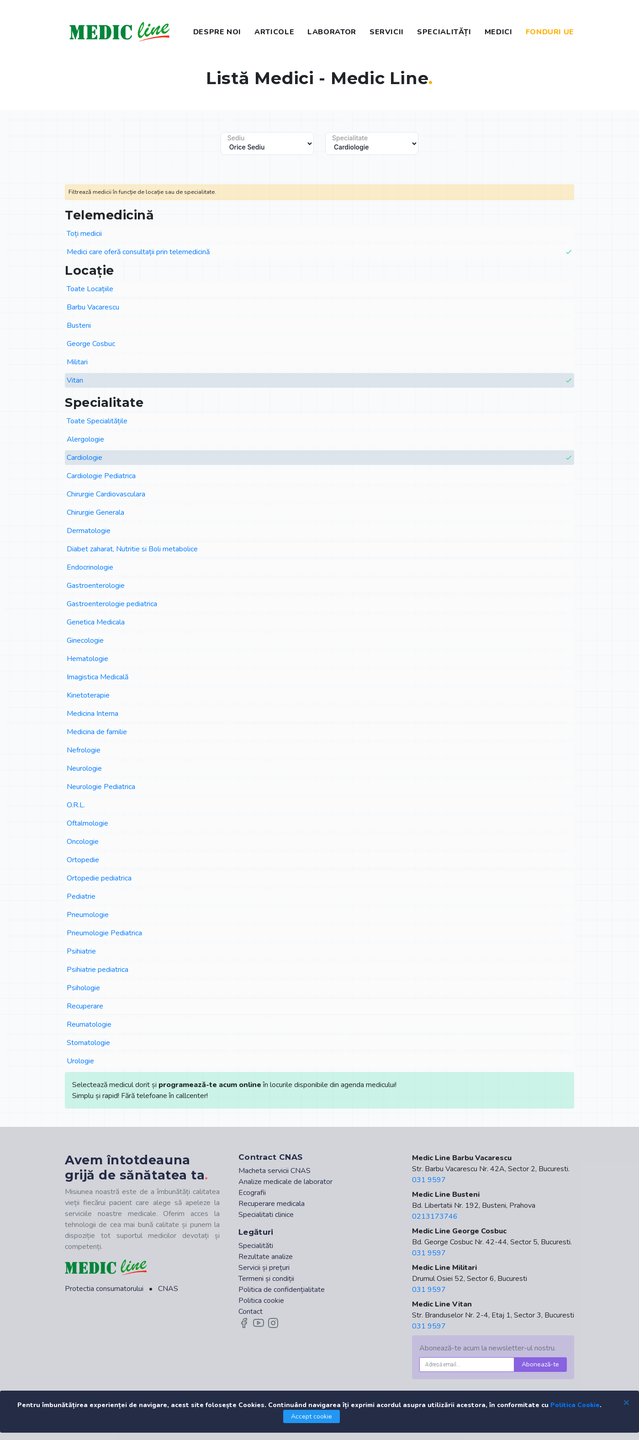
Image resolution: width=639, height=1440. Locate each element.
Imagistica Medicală (97, 677)
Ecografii (252, 1193)
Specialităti (255, 1246)
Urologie (80, 1061)
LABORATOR (331, 32)
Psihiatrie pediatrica (97, 970)
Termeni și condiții (266, 1279)
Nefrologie (83, 750)
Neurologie (84, 768)
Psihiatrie (81, 951)
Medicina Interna (92, 714)
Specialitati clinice (266, 1215)
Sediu (236, 138)
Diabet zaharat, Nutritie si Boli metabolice (132, 549)
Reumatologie (89, 1024)
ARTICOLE (274, 32)
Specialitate (350, 138)
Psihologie (83, 988)
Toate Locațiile (90, 289)
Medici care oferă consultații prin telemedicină (319, 252)
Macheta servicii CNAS (274, 1171)
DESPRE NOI (217, 32)
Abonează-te (540, 1364)
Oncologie (83, 842)
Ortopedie (83, 860)
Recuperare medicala (271, 1204)
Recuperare (85, 1006)
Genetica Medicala (96, 622)
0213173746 (435, 1216)
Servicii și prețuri (264, 1268)
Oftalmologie (87, 823)
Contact (250, 1312)
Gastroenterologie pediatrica (112, 604)
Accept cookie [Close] (311, 1416)
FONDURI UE (550, 32)
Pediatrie (81, 896)
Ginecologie (85, 640)
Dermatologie (89, 531)
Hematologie (87, 659)
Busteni (79, 325)
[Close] (626, 1402)
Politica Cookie (575, 1405)
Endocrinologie (90, 567)
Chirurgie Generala (95, 512)
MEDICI (498, 32)
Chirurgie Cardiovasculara (106, 494)
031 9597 (429, 1180)
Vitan (319, 380)
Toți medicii (84, 234)
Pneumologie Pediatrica (104, 933)
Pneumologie (88, 915)
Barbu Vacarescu (93, 307)
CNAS (168, 1289)
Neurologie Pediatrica (101, 787)
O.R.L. (76, 805)
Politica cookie (261, 1301)
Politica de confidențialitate (281, 1290)
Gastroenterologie (96, 586)
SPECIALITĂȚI (444, 32)
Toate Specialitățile (97, 421)
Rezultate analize (265, 1257)
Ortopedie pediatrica (99, 878)
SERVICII (387, 32)
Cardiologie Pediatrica (101, 476)
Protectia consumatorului (104, 1289)
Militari (77, 362)
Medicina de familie (97, 732)
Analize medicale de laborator (285, 1182)
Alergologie (85, 439)
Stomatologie (88, 1043)
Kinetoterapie (88, 695)
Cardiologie (319, 458)
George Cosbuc (91, 344)
